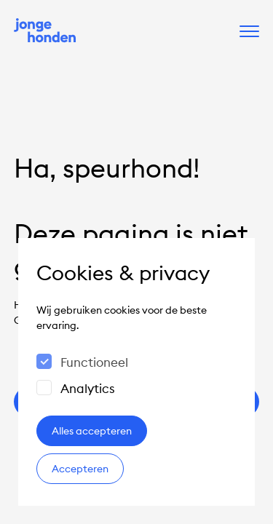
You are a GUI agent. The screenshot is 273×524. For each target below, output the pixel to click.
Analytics (87, 389)
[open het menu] (249, 31)
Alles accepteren (92, 430)
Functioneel (94, 362)
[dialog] (136, 372)
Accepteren (80, 468)
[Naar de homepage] (45, 31)
